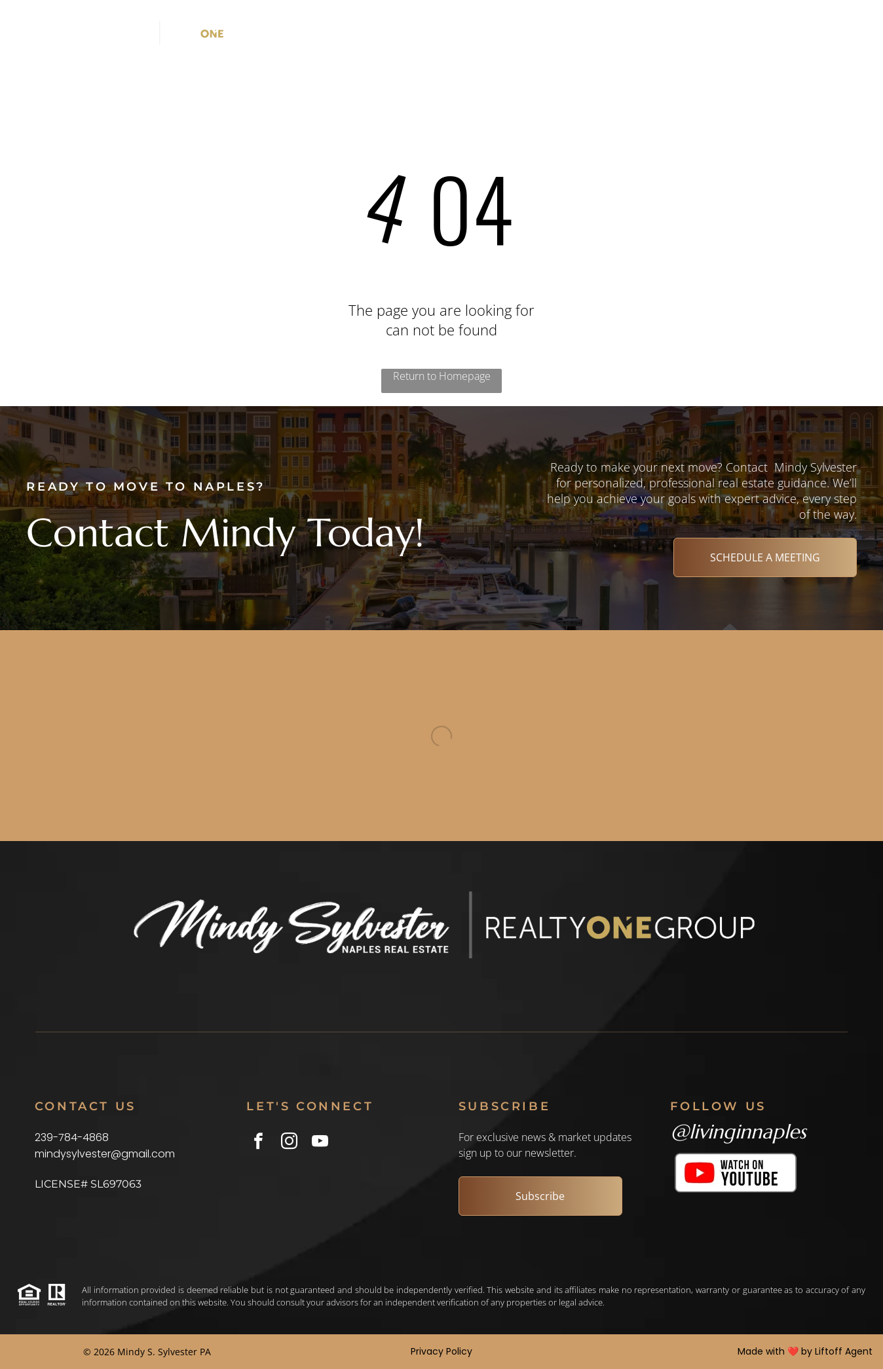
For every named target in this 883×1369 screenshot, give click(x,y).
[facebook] (258, 1143)
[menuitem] (313, 33)
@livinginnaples (738, 1131)
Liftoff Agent (844, 1351)
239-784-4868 (72, 1137)
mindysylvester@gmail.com (105, 1153)
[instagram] (289, 1143)
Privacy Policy (441, 1351)
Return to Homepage (442, 376)
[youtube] (320, 1143)
